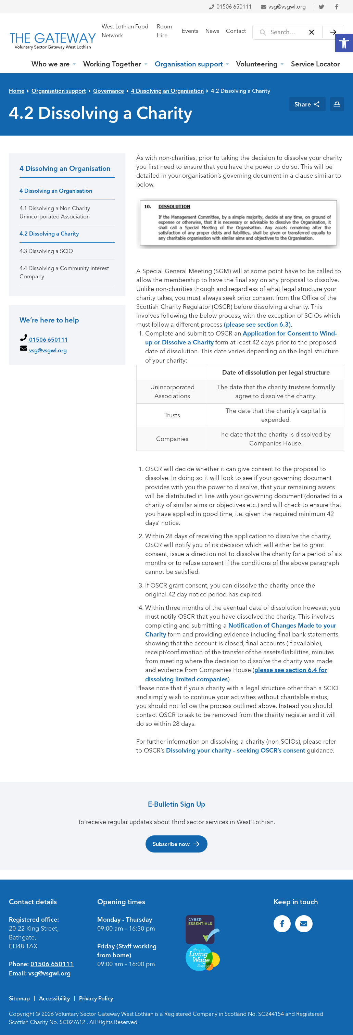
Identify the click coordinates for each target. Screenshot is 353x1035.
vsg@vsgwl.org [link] (283, 6)
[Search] (333, 32)
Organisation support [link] (189, 64)
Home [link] (16, 90)
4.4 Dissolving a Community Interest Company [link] (64, 272)
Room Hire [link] (164, 31)
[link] (344, 43)
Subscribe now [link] (176, 844)
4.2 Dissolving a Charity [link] (240, 90)
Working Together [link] (112, 64)
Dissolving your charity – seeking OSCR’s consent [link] (235, 750)
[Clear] (312, 32)
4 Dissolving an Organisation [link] (167, 90)
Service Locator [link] (315, 64)
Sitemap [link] (19, 998)
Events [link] (190, 31)
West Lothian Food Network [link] (125, 31)
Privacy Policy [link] (96, 998)
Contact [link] (236, 31)
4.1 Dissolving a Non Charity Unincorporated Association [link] (55, 212)
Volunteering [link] (257, 64)
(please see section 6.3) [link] (257, 324)
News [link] (212, 31)
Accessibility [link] (54, 998)
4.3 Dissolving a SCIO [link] (46, 251)
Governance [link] (108, 90)
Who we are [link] (50, 64)
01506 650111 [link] (230, 6)
